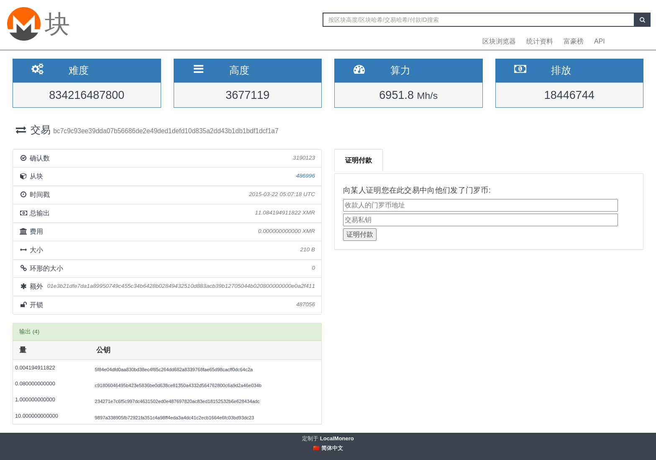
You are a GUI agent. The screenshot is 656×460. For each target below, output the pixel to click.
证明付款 (358, 160)
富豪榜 (574, 41)
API (599, 41)
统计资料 (539, 41)
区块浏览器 (499, 41)
